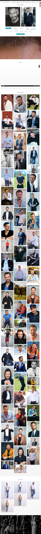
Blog (30, 2)
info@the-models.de (34, 519)
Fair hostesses (27, 2)
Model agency (18, 2)
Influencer (12, 525)
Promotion (22, 518)
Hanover (2, 523)
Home (12, 2)
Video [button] (23, 34)
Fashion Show (13, 524)
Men (11, 518)
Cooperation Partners (24, 522)
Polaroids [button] (21, 34)
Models (15, 2)
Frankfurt (2, 525)
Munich (2, 522)
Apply (16, 0)
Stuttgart (2, 524)
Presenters (22, 2)
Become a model (34, 2)
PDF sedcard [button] (8, 28)
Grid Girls (22, 517)
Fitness (12, 523)
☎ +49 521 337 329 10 (20, 0)
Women (12, 517)
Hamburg (2, 518)
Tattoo (12, 522)
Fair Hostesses (23, 516)
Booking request (12, 0)
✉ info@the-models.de (26, 0)
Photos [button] (18, 34)
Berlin (1, 517)
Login (37, 2)
